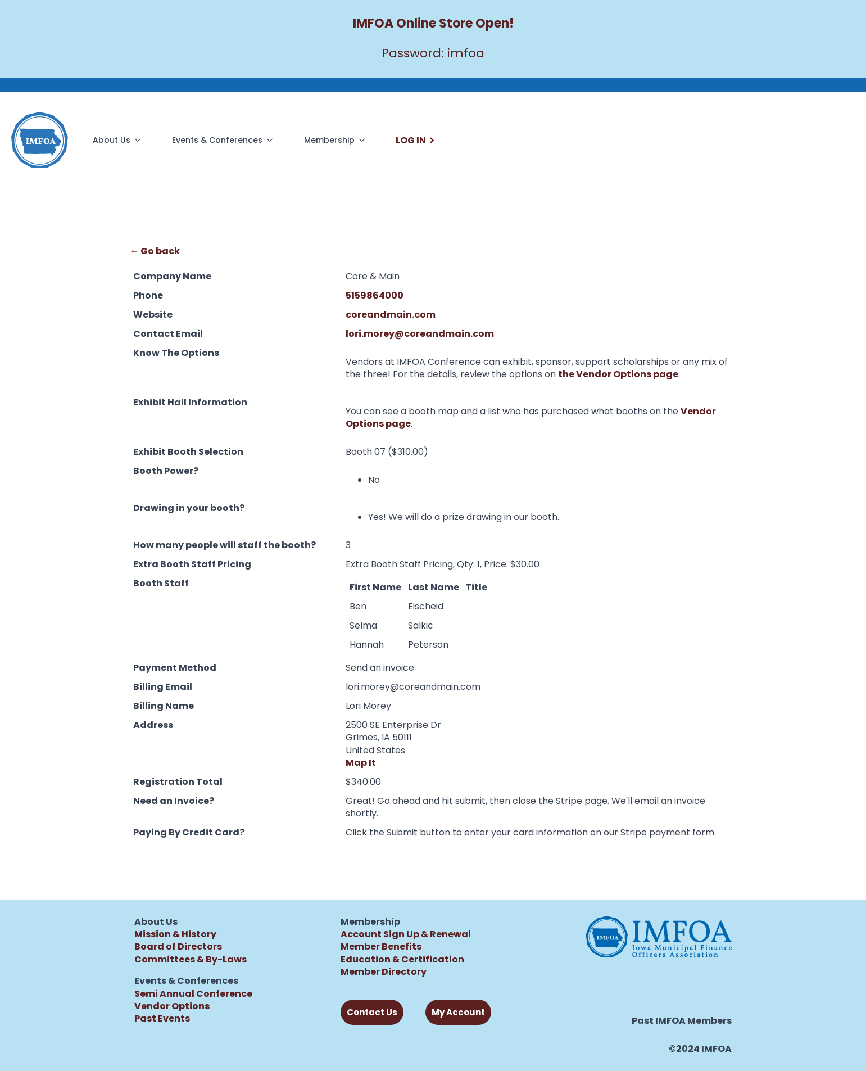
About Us (111, 140)
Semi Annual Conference (193, 993)
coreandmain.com (391, 314)
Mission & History (175, 934)
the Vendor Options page (618, 374)
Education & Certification (402, 959)
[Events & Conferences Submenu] (272, 140)
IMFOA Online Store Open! (433, 23)
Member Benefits (381, 946)
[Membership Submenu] (364, 140)
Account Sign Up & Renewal (406, 934)
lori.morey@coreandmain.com (420, 333)
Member (360, 971)
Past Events (162, 1018)
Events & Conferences (217, 140)
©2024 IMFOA (700, 1049)
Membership (329, 140)
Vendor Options (172, 1006)
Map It (361, 762)
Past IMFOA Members (682, 1021)
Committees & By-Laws (190, 959)
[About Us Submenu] (139, 140)
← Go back (155, 251)
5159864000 (374, 295)
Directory (403, 971)
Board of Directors (178, 946)
